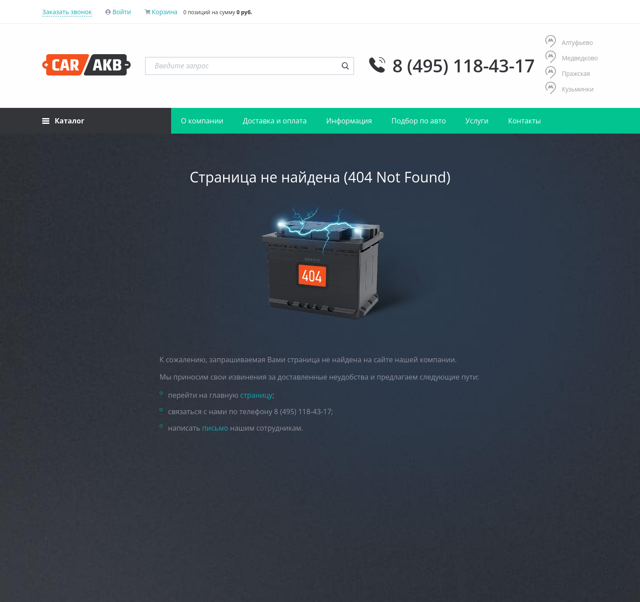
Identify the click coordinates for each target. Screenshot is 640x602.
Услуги (476, 121)
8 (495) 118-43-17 (463, 66)
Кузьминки (569, 89)
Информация (349, 121)
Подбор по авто (419, 121)
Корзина (164, 12)
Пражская (567, 73)
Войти (121, 12)
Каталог (63, 121)
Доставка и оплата (275, 121)
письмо (215, 428)
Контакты (524, 121)
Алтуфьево (569, 42)
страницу (256, 395)
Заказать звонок (67, 12)
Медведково (571, 58)
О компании (202, 121)
